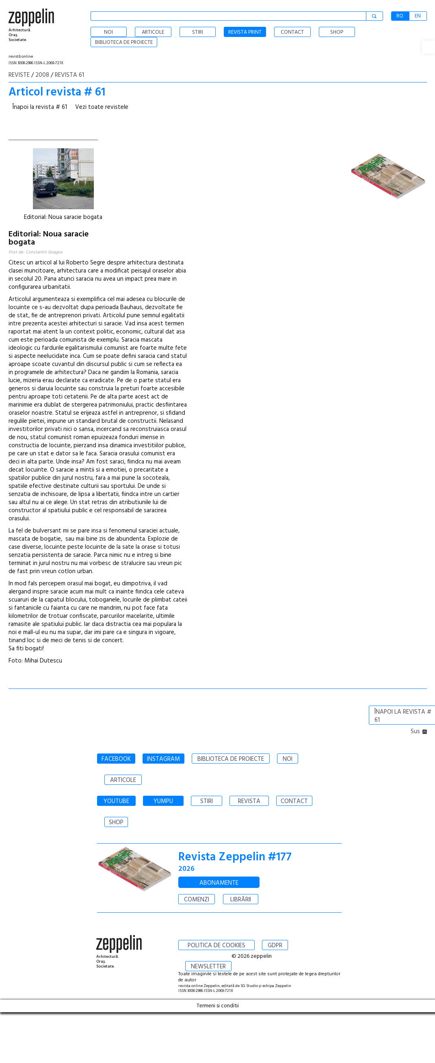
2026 (186, 869)
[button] (428, 47)
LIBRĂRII (240, 900)
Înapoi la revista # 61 (40, 107)
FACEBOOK (116, 759)
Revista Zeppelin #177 (235, 857)
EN (418, 16)
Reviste (19, 75)
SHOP (116, 822)
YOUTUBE (116, 801)
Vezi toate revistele (101, 107)
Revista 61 (69, 75)
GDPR (275, 945)
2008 (42, 75)
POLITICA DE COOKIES (216, 945)
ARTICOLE (123, 780)
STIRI (206, 801)
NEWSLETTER (208, 967)
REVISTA (249, 801)
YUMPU (163, 801)
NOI (287, 759)
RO (399, 16)
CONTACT (294, 801)
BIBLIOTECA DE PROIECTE (230, 759)
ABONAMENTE (218, 883)
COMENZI (196, 900)
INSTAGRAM (163, 759)
